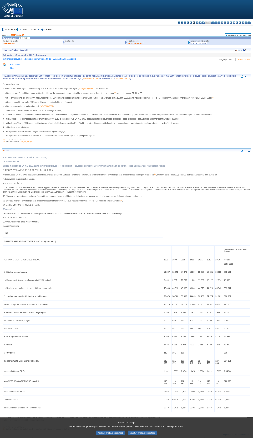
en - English (200, 22)
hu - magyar (222, 22)
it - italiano (212, 22)
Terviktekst (47, 29)
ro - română (237, 22)
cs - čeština (185, 22)
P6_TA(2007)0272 (27, 141)
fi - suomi (246, 22)
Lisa (12, 68)
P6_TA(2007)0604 (199, 43)
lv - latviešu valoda (215, 22)
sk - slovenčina (240, 22)
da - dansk (188, 22)
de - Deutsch (191, 22)
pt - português (234, 22)
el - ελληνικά (197, 22)
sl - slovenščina (243, 22)
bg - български (179, 22)
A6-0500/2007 (9, 43)
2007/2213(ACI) (17, 35)
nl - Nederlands (228, 22)
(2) (4, 141)
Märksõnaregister (11, 29)
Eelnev (25, 29)
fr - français (203, 22)
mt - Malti (225, 22)
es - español (182, 22)
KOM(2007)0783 (90, 78)
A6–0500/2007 (46, 106)
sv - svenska (249, 22)
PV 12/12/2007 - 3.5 (136, 43)
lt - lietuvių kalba (219, 22)
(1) (4, 140)
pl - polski (231, 22)
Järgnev (33, 29)
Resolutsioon (16, 64)
